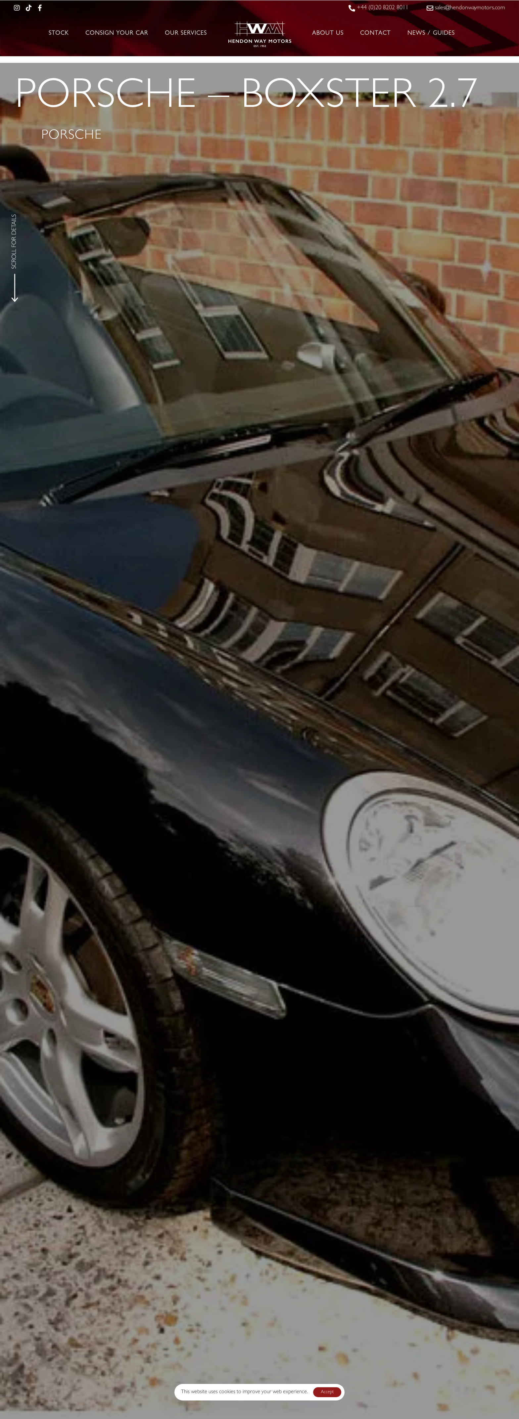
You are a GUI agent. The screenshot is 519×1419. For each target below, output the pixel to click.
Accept (327, 1392)
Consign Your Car (116, 34)
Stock (59, 34)
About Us (328, 34)
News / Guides (431, 34)
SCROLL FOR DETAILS (15, 241)
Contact (375, 34)
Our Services (186, 34)
